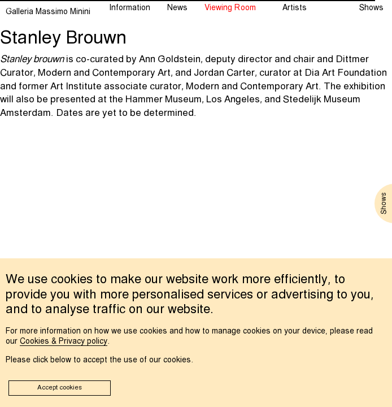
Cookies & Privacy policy (63, 341)
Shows (371, 8)
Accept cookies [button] (59, 387)
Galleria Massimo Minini (48, 12)
